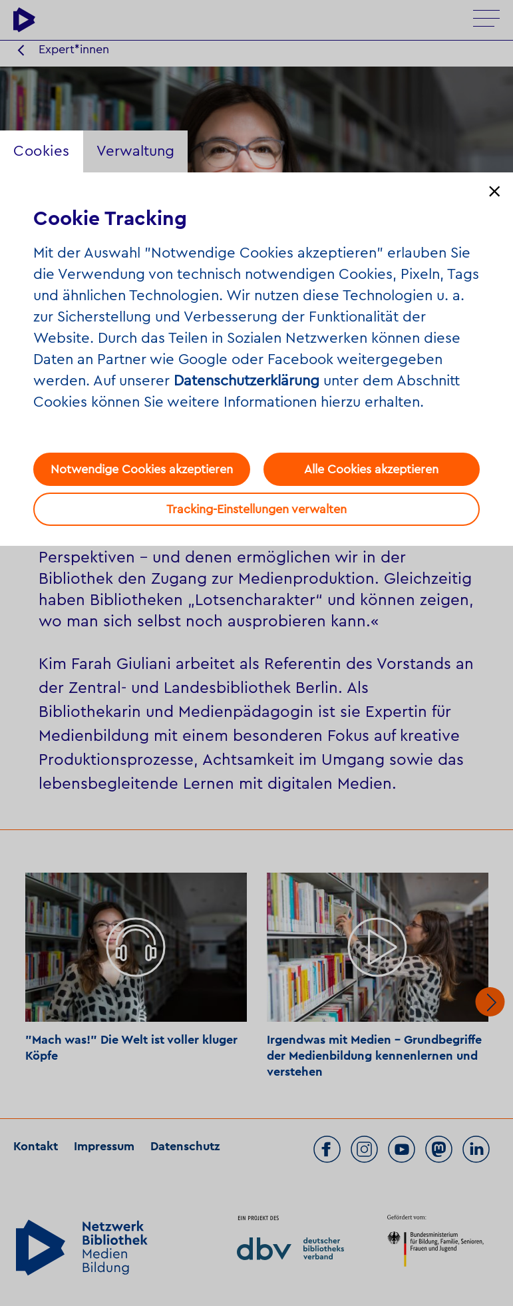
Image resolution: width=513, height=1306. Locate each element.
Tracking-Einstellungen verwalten (256, 509)
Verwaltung (135, 151)
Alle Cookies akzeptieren (371, 469)
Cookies (41, 151)
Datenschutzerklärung (246, 380)
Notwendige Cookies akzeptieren (142, 469)
